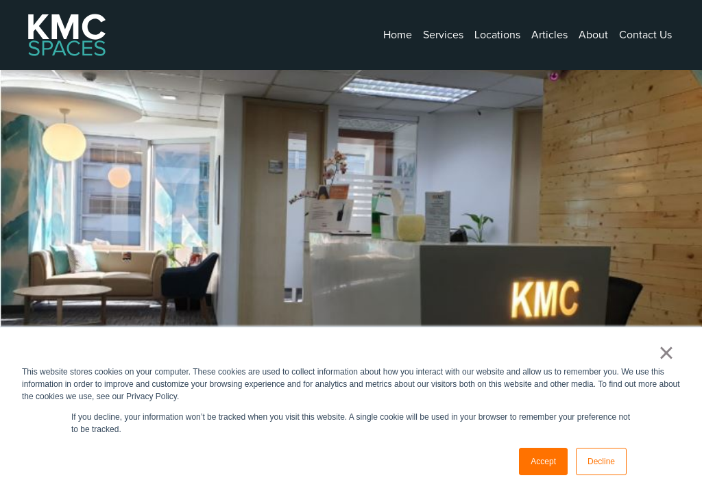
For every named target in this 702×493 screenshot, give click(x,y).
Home (397, 34)
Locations (497, 34)
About (593, 34)
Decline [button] (601, 461)
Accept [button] (543, 461)
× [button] (666, 352)
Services (443, 34)
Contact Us (645, 34)
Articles (549, 34)
